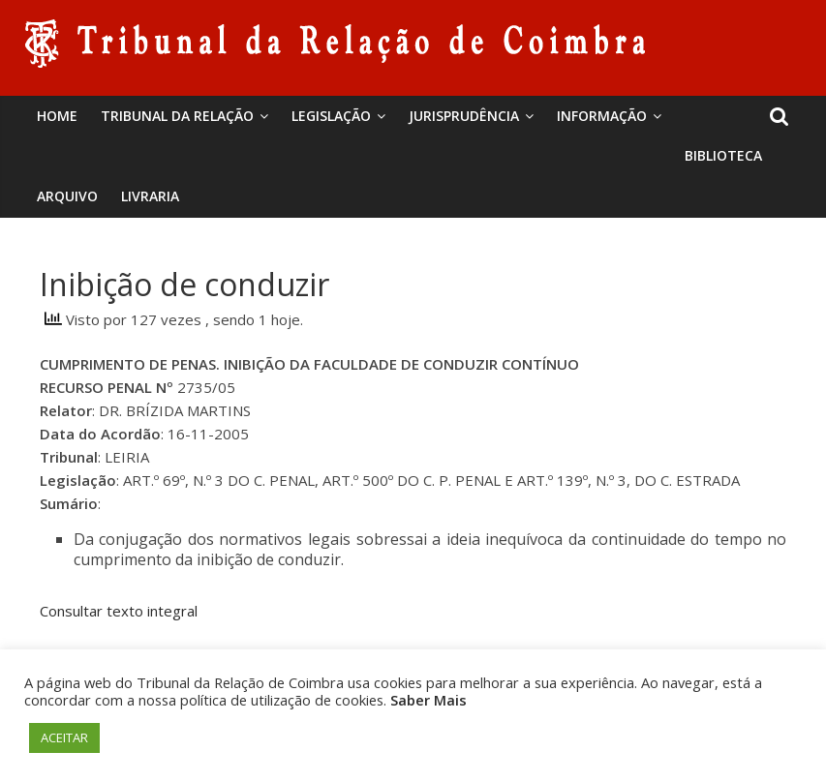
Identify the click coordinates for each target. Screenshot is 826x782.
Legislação (331, 115)
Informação (602, 115)
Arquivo (67, 196)
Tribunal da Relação (177, 115)
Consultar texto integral (119, 610)
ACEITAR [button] (64, 737)
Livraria (150, 196)
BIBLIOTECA (723, 155)
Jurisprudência (464, 115)
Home (57, 115)
